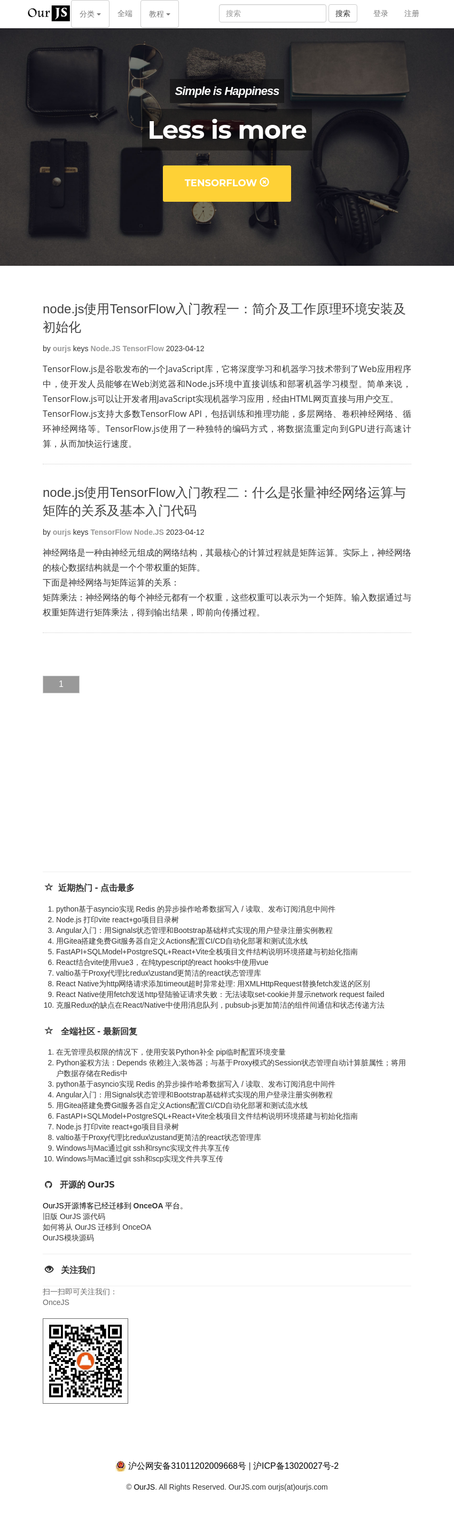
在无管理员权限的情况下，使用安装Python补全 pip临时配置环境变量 (171, 1052)
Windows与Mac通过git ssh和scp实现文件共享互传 (140, 1158)
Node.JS (106, 348)
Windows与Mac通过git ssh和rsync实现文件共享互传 (143, 1148)
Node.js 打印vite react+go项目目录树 (117, 919)
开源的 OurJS (87, 1185)
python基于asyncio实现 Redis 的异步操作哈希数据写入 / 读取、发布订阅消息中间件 (195, 909)
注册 (411, 13)
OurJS (144, 1487)
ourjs (62, 348)
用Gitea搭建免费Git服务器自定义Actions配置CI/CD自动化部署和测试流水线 (182, 941)
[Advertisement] (123, 791)
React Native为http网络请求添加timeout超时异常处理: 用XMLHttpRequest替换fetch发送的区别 (213, 983)
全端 (125, 13)
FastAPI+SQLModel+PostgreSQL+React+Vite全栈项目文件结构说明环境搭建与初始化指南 (207, 951)
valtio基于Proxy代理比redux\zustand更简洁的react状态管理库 (158, 973)
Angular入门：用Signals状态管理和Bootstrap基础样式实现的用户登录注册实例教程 (194, 930)
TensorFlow (227, 183)
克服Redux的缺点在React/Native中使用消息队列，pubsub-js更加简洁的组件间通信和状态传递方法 (220, 1005)
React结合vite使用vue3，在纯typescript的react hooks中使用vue (162, 962)
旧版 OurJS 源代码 (74, 1216)
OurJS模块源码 (68, 1237)
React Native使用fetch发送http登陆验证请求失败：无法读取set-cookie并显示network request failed (220, 994)
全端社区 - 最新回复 (99, 1031)
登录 (380, 13)
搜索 (342, 13)
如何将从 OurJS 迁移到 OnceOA (97, 1227)
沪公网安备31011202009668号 (187, 1465)
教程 (159, 14)
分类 (90, 14)
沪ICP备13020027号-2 (296, 1465)
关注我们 (78, 1270)
